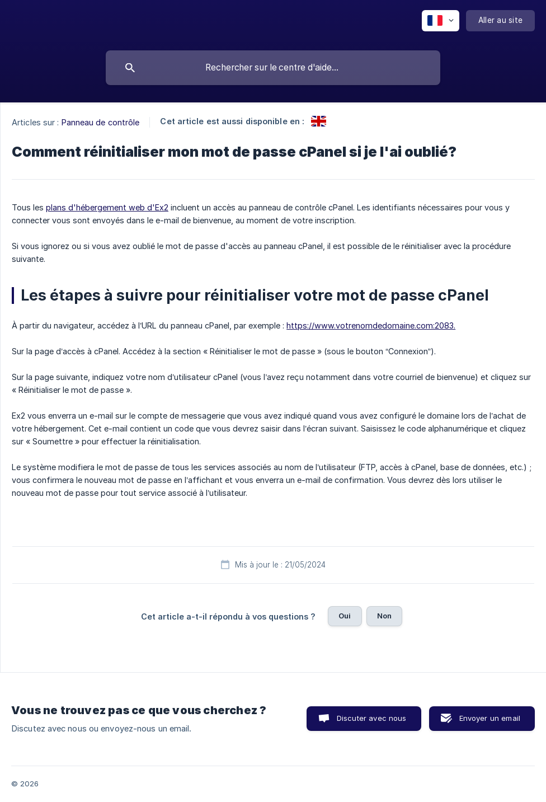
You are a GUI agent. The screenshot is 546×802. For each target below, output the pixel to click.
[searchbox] (273, 67)
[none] (440, 20)
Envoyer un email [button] (489, 718)
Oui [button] (344, 615)
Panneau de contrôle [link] (101, 122)
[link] (318, 121)
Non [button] (384, 615)
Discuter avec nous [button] (372, 718)
